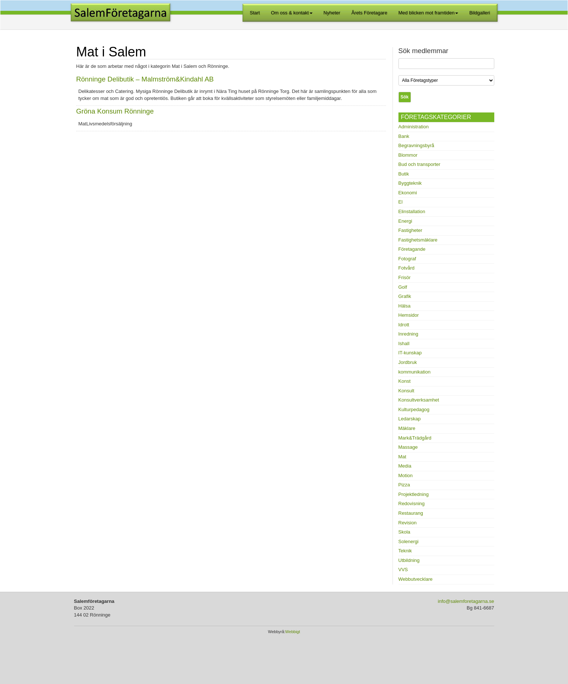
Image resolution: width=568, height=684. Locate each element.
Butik (403, 174)
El (400, 202)
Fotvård (406, 268)
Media (404, 466)
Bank (404, 136)
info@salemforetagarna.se (466, 601)
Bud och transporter (419, 164)
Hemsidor (408, 315)
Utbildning (409, 560)
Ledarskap (409, 418)
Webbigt (292, 631)
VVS (403, 569)
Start (255, 12)
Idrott (404, 324)
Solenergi (408, 541)
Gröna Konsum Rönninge (115, 111)
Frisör (404, 277)
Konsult (406, 390)
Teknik (405, 550)
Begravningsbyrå (416, 145)
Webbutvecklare (415, 579)
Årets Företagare (369, 12)
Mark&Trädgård (415, 438)
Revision (407, 522)
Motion (405, 475)
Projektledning (413, 494)
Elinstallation (411, 211)
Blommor (408, 155)
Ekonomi (407, 192)
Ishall (404, 343)
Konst (404, 381)
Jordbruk (407, 362)
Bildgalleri (479, 12)
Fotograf (407, 258)
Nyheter (332, 12)
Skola (404, 532)
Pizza (404, 484)
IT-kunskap (410, 352)
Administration (413, 126)
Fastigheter (410, 230)
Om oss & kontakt (292, 12)
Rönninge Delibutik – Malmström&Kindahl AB (145, 79)
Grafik (404, 296)
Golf (402, 287)
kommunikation (414, 372)
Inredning (408, 334)
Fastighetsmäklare (418, 240)
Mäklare (406, 428)
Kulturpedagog (414, 409)
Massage (408, 447)
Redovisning (411, 503)
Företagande (412, 249)
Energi (405, 221)
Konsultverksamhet (418, 400)
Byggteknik (410, 183)
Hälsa (404, 306)
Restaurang (410, 513)
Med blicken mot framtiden (428, 12)
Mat (402, 456)
